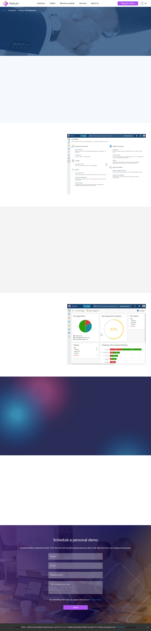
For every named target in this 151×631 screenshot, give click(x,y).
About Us (95, 3)
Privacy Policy (95, 600)
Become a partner (67, 3)
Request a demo (128, 3)
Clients (52, 3)
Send (75, 607)
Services (82, 3)
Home (3, 10)
